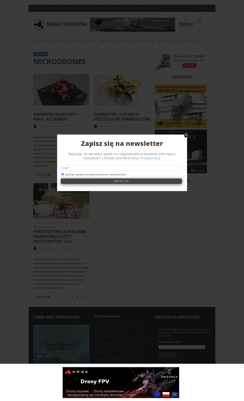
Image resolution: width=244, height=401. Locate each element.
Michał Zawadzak (47, 126)
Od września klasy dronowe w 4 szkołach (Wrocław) (121, 335)
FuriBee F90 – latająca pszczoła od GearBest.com (122, 116)
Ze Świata (48, 227)
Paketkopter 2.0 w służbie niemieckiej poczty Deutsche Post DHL (59, 236)
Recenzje (37, 110)
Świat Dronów (169, 189)
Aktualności (39, 223)
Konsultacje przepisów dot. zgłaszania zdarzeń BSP (122, 342)
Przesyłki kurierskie (58, 223)
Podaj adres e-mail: (171, 342)
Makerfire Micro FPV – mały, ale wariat (55, 116)
